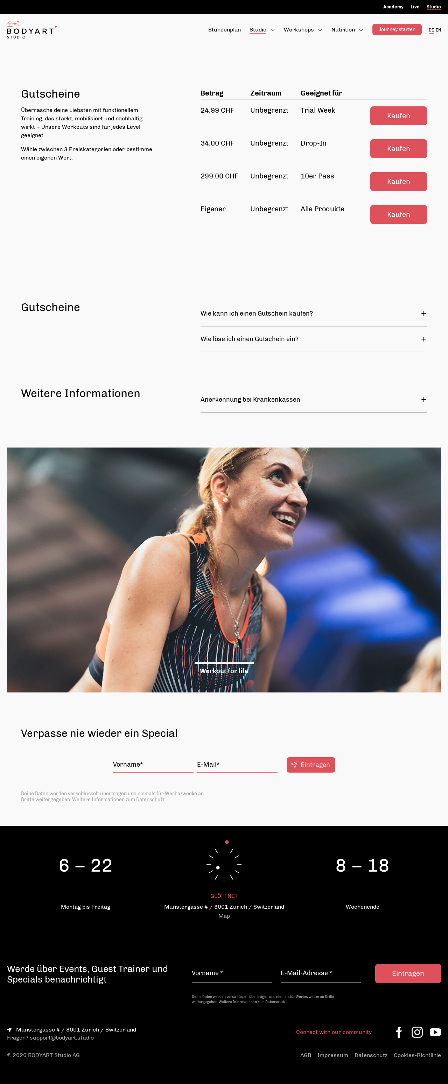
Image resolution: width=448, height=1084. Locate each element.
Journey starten (397, 30)
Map (224, 916)
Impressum (332, 1055)
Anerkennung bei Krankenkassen (314, 399)
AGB (305, 1055)
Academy (393, 6)
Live (415, 6)
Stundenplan (224, 29)
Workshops (299, 29)
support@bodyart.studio (62, 1037)
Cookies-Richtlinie (417, 1055)
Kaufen (398, 116)
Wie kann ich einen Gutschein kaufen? (314, 313)
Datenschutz (150, 800)
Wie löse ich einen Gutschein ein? (314, 339)
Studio (434, 6)
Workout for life (224, 671)
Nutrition (343, 29)
